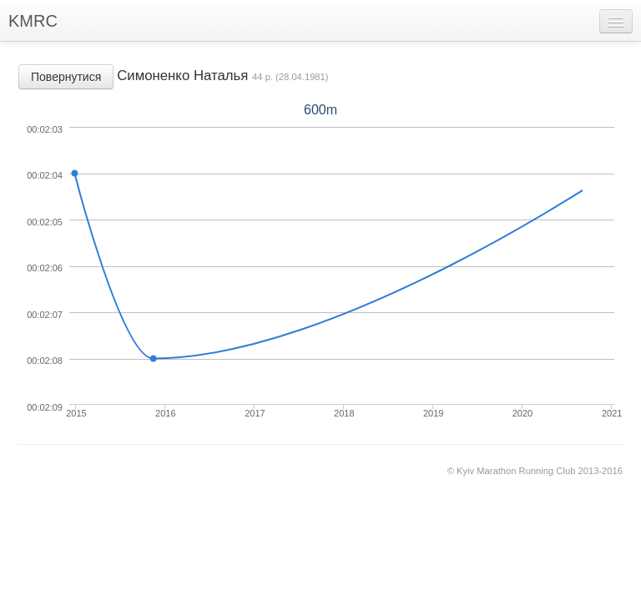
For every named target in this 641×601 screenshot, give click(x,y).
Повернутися (66, 76)
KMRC (33, 21)
